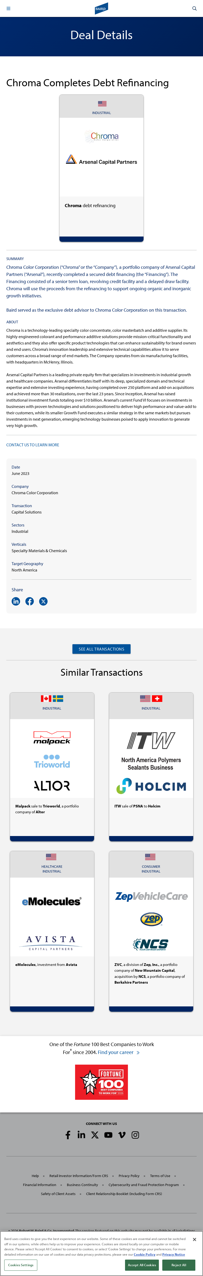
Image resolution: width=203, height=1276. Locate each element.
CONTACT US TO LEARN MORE (32, 444)
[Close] (194, 1241)
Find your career (119, 1052)
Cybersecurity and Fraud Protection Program (144, 1184)
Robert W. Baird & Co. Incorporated (46, 1230)
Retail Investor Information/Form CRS (78, 1175)
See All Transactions (101, 649)
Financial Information (39, 1184)
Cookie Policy (144, 1256)
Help (35, 1175)
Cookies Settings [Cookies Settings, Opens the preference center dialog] (20, 1266)
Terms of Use (160, 1175)
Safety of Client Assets (58, 1193)
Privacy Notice (173, 1256)
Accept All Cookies (142, 1266)
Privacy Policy (129, 1175)
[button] (8, 8)
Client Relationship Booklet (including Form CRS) (124, 1193)
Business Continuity (82, 1184)
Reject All (179, 1266)
